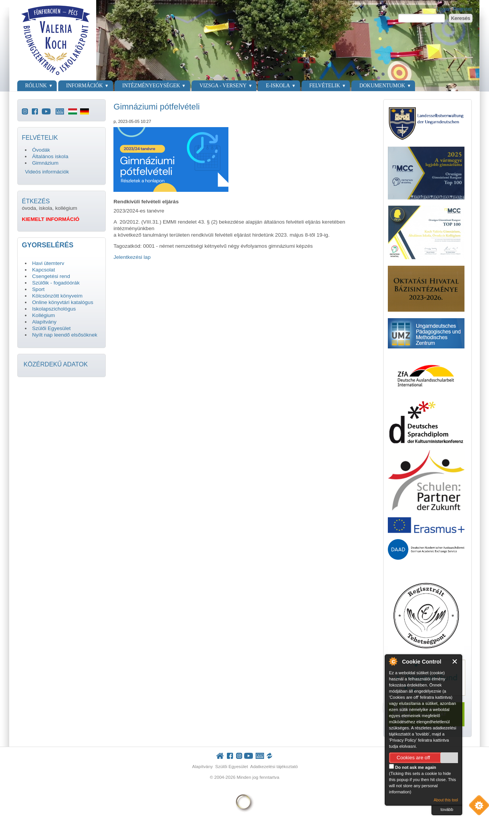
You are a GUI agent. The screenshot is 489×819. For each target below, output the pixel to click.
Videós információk (47, 172)
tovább (446, 809)
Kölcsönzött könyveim (57, 296)
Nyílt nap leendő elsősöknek (64, 335)
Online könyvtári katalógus (62, 302)
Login (442, 9)
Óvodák (41, 150)
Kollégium (43, 315)
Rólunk (36, 85)
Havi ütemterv (48, 263)
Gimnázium (45, 163)
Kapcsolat (43, 270)
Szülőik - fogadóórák (56, 283)
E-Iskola (278, 85)
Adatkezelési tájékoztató (274, 766)
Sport (38, 289)
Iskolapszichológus (54, 309)
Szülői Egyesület (51, 328)
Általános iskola (50, 156)
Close (455, 661)
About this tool (446, 800)
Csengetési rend (51, 276)
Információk (84, 85)
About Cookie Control (392, 661)
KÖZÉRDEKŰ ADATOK (55, 364)
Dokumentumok (382, 85)
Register (462, 9)
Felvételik (324, 85)
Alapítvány (44, 322)
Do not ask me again (412, 767)
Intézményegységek (151, 85)
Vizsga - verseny (222, 85)
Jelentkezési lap (132, 257)
